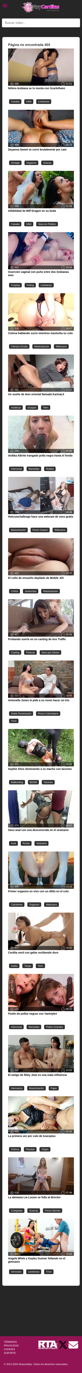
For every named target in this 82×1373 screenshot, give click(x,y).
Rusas (26, 843)
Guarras (33, 1210)
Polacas (30, 652)
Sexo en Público (47, 224)
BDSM (33, 782)
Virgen (45, 1149)
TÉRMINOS (10, 1341)
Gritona (15, 1149)
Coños (14, 591)
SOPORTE (10, 1352)
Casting (15, 652)
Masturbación (41, 346)
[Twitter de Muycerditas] (63, 1344)
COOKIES (9, 1349)
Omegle (15, 162)
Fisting (30, 285)
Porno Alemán (52, 1210)
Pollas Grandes (54, 1026)
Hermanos (16, 1088)
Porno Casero (40, 529)
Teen (45, 407)
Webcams (61, 346)
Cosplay (15, 285)
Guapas (32, 407)
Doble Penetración (21, 713)
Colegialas (17, 1210)
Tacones (48, 782)
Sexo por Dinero (50, 652)
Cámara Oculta (19, 346)
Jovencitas (30, 591)
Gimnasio (16, 1271)
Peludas (30, 1149)
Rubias (50, 468)
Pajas (54, 1088)
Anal (13, 843)
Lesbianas (43, 101)
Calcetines (17, 904)
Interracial (16, 468)
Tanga (27, 965)
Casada (15, 101)
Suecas (47, 162)
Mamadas (33, 468)
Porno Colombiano (48, 713)
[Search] (41, 22)
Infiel (28, 101)
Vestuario (41, 843)
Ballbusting (17, 782)
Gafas (14, 965)
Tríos (14, 720)
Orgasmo (31, 162)
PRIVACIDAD (11, 1345)
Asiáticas (16, 407)
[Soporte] (73, 1344)
